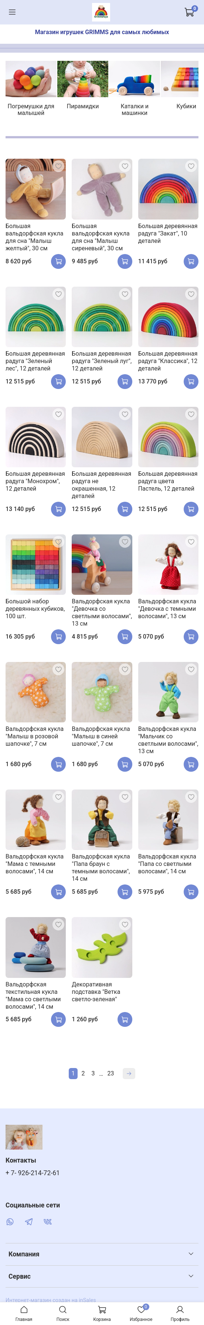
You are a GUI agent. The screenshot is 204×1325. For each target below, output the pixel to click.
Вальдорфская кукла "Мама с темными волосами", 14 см (35, 866)
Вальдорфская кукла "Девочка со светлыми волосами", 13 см (102, 615)
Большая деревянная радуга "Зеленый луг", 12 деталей (102, 364)
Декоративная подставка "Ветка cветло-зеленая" (96, 994)
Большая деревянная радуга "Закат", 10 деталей (168, 236)
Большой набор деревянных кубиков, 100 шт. (35, 611)
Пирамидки (97, 111)
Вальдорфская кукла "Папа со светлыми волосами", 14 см (167, 866)
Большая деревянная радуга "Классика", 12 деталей (168, 364)
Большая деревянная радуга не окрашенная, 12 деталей (101, 487)
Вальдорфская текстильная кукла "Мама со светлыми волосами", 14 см (33, 998)
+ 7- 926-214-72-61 (33, 1174)
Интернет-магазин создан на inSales (51, 1302)
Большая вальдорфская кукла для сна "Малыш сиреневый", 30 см (100, 239)
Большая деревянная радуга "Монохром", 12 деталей (35, 484)
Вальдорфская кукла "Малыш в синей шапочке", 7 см (101, 739)
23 (110, 1076)
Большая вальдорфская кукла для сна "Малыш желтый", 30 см (34, 239)
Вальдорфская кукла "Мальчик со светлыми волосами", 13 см (168, 742)
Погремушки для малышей (36, 115)
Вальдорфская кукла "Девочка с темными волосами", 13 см (167, 611)
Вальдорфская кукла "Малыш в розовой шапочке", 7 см (35, 739)
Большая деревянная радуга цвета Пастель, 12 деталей (168, 484)
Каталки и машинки (156, 111)
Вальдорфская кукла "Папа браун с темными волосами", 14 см (101, 870)
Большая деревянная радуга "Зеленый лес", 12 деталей (35, 364)
